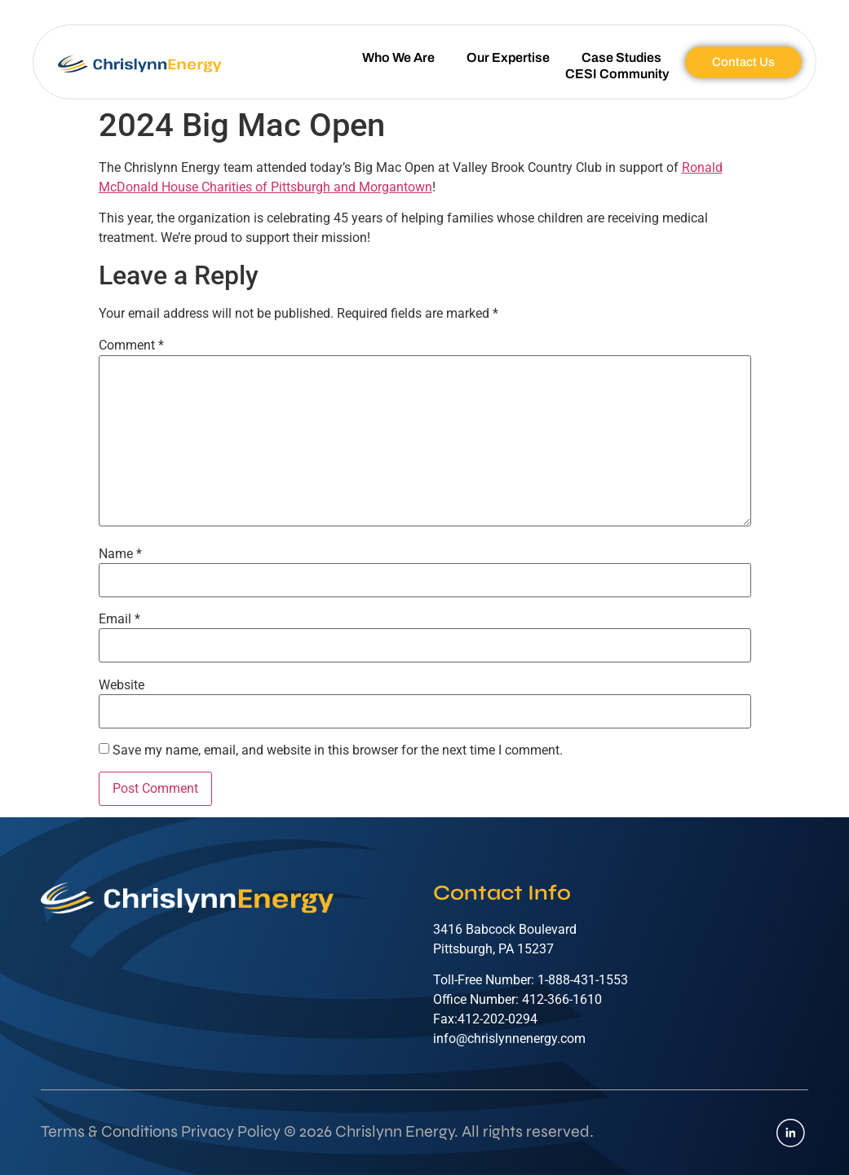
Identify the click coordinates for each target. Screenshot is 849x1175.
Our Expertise (508, 57)
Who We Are (398, 57)
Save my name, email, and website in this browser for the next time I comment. (338, 750)
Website (121, 685)
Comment (131, 345)
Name (120, 554)
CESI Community (617, 74)
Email (119, 619)
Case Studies (621, 57)
